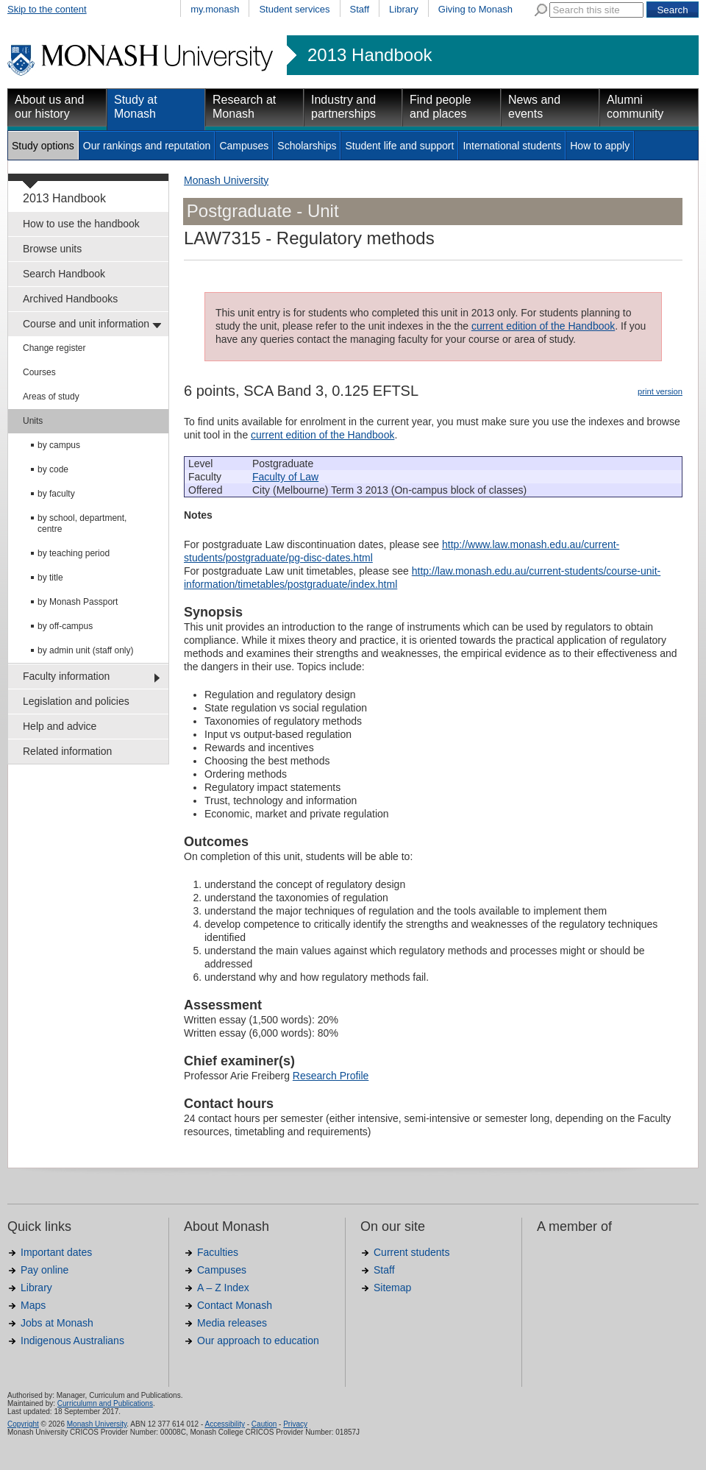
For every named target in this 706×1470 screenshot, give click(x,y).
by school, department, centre (82, 523)
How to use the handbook (81, 224)
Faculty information (66, 676)
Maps (33, 1305)
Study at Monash (135, 106)
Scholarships (306, 146)
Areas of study (51, 396)
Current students (412, 1252)
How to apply (600, 146)
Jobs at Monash (57, 1323)
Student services (294, 9)
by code (53, 469)
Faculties (217, 1252)
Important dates (56, 1252)
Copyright (23, 1424)
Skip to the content (47, 9)
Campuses (243, 146)
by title (50, 577)
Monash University (226, 180)
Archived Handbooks (70, 299)
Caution (264, 1424)
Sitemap (392, 1287)
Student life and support (399, 146)
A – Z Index (223, 1287)
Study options (43, 146)
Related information (67, 751)
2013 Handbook (369, 55)
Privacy (295, 1424)
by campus (59, 445)
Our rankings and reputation (147, 146)
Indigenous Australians (72, 1340)
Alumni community (635, 106)
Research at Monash (244, 106)
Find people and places (440, 106)
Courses (39, 372)
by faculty (56, 494)
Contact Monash (234, 1305)
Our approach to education (258, 1340)
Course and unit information (86, 324)
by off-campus (65, 626)
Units (33, 421)
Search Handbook (64, 274)
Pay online (44, 1270)
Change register (54, 348)
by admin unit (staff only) (86, 650)
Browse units (52, 249)
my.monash (214, 9)
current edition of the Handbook (543, 326)
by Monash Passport (78, 602)
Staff (360, 9)
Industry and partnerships (343, 106)
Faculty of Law (285, 477)
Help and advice (59, 726)
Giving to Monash (475, 9)
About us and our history (49, 106)
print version (660, 391)
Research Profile (331, 1076)
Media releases (232, 1323)
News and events (534, 106)
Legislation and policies (76, 701)
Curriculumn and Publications (105, 1403)
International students (512, 146)
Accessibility (224, 1424)
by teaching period (74, 553)
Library (403, 9)
